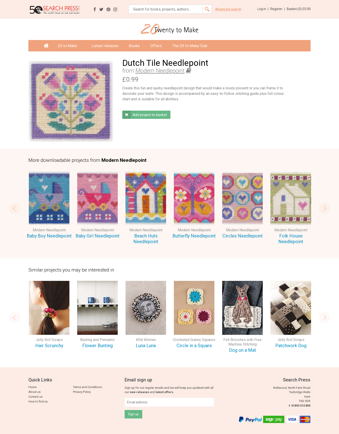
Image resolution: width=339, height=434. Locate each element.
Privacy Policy (82, 392)
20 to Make (69, 45)
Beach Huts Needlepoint (145, 238)
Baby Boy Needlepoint (49, 236)
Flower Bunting (97, 345)
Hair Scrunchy (49, 345)
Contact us (35, 396)
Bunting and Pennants (97, 340)
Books (134, 45)
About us (34, 392)
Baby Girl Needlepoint (98, 236)
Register (277, 9)
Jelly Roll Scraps (49, 340)
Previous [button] (14, 208)
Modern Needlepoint (160, 70)
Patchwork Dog (290, 345)
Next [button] (324, 208)
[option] (49, 205)
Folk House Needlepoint (290, 238)
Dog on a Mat (242, 350)
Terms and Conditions (87, 387)
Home (32, 387)
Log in (262, 9)
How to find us (38, 401)
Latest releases (105, 45)
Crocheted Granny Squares (194, 340)
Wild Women (146, 340)
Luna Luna (146, 345)
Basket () (299, 9)
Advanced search (228, 9)
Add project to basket (144, 115)
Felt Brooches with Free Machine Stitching (242, 342)
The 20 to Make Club (189, 45)
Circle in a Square (194, 345)
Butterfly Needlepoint (194, 236)
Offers (156, 45)
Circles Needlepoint (242, 236)
